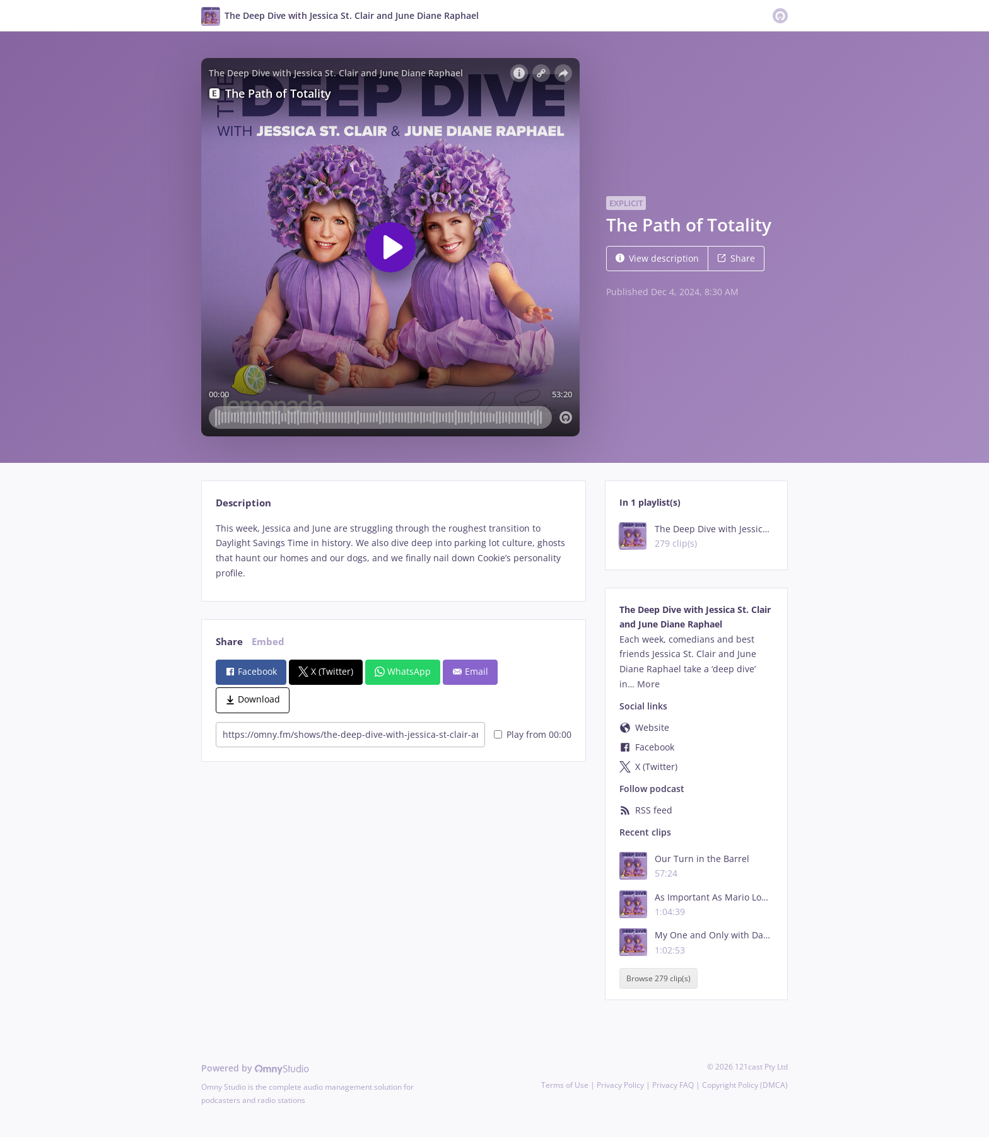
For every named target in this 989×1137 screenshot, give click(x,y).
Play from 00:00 (532, 734)
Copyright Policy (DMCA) (745, 1085)
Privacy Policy (620, 1085)
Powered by (255, 1068)
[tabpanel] (393, 551)
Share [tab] (229, 641)
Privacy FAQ (673, 1085)
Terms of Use (564, 1085)
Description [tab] (243, 503)
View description (657, 258)
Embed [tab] (268, 641)
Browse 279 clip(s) (658, 978)
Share (736, 258)
